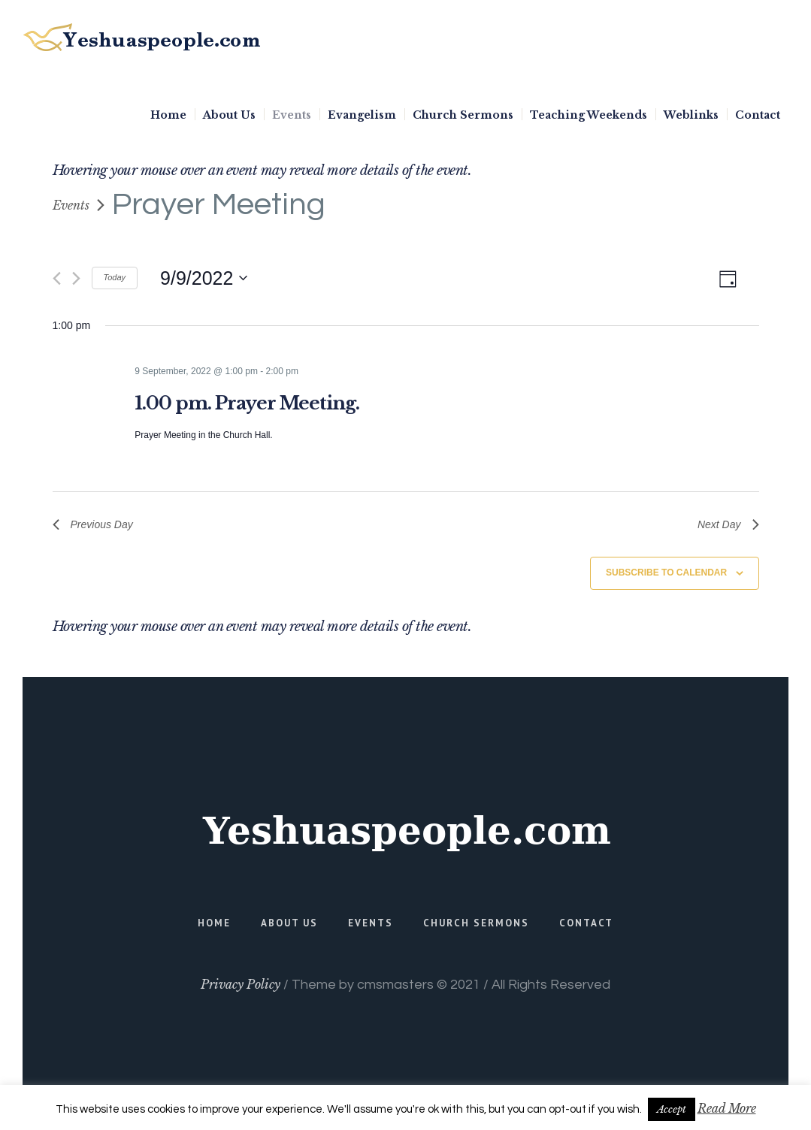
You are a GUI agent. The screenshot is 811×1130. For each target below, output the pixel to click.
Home (214, 923)
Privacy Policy (240, 984)
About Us (289, 923)
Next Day (728, 524)
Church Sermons (476, 923)
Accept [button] (671, 1109)
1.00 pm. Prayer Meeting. (247, 403)
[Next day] (76, 278)
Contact (586, 923)
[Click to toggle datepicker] (203, 278)
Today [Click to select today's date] (115, 277)
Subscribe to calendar (666, 572)
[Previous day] (57, 278)
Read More (727, 1108)
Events (71, 205)
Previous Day (93, 524)
